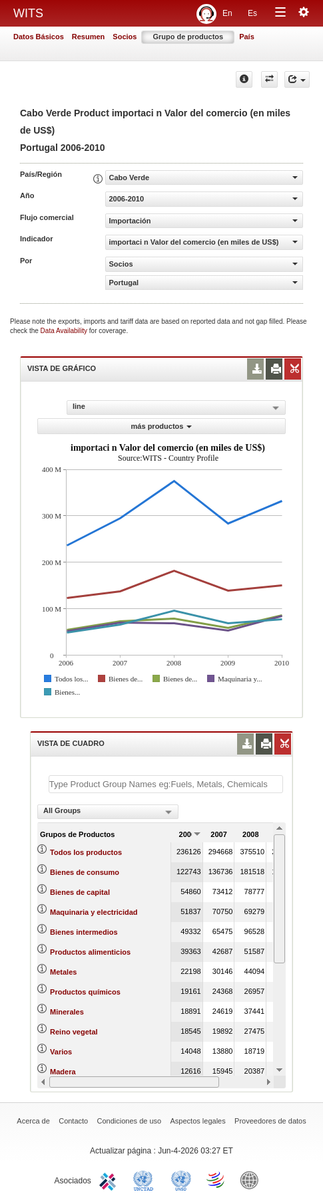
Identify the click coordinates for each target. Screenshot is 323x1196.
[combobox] (107, 811)
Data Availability (65, 330)
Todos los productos (86, 852)
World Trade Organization (216, 1179)
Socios (125, 37)
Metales (63, 972)
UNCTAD (146, 1179)
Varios (61, 1052)
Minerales (67, 1012)
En (227, 13)
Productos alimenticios (90, 952)
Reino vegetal (74, 1032)
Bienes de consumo (84, 872)
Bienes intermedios (83, 932)
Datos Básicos (38, 37)
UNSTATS (181, 1179)
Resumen (88, 37)
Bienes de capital (80, 892)
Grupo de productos (188, 37)
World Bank (252, 1179)
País (246, 37)
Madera (63, 1072)
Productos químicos (85, 992)
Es (252, 13)
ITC (110, 1179)
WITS (28, 13)
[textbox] (166, 784)
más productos (161, 426)
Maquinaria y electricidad (93, 912)
